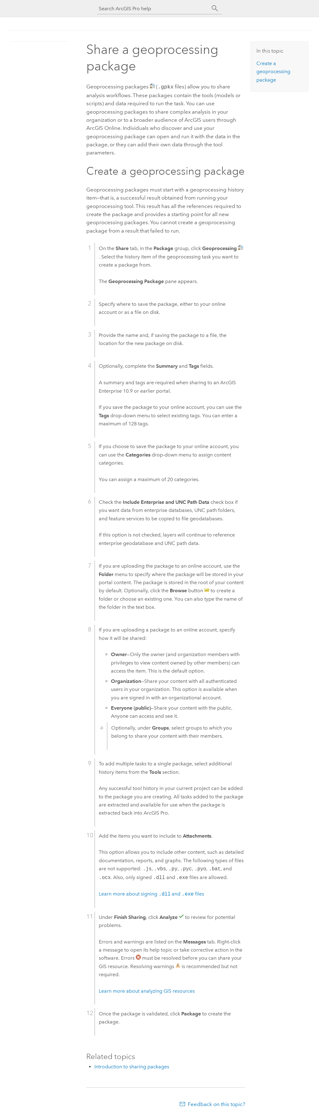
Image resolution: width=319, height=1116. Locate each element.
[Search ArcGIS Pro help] (153, 8)
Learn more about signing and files (151, 893)
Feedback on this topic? (216, 1103)
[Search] (215, 8)
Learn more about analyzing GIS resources (147, 990)
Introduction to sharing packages (131, 1066)
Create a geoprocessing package (273, 71)
